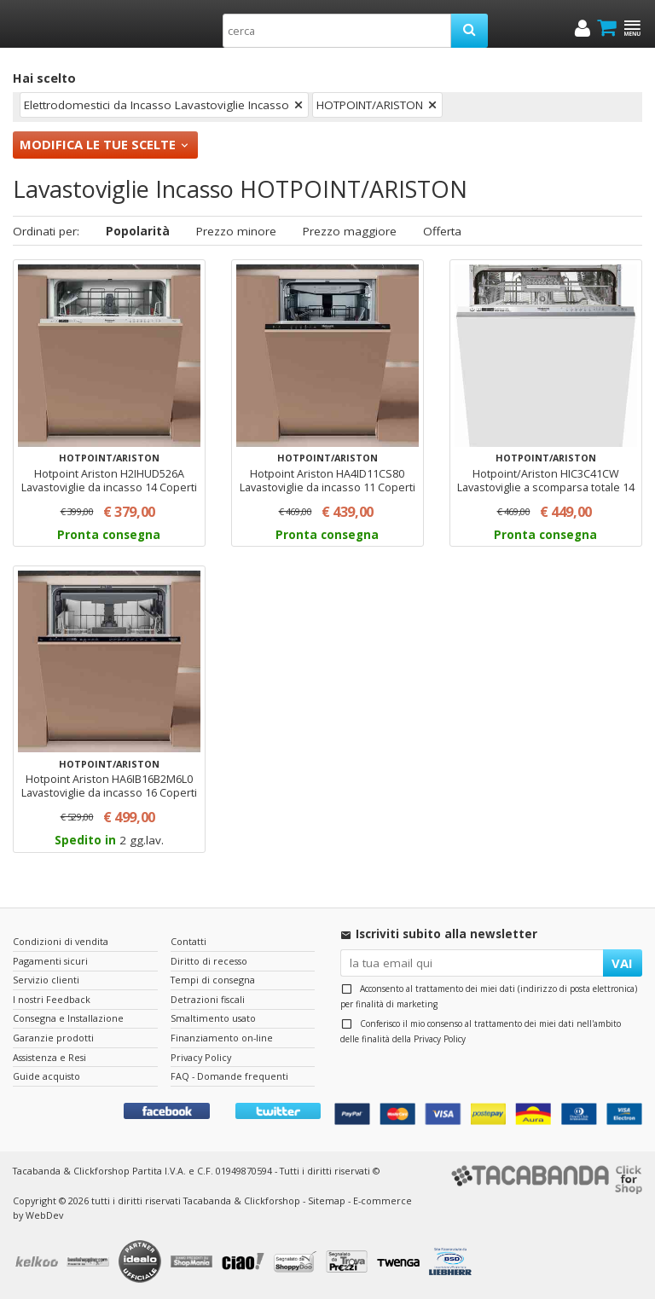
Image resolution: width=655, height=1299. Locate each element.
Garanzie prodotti (53, 1037)
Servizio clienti (46, 979)
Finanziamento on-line (222, 1037)
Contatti (188, 941)
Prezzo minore (236, 231)
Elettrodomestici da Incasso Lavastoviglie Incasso (156, 105)
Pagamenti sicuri (50, 960)
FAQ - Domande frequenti (229, 1076)
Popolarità (138, 231)
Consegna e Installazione (68, 1018)
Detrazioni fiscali (208, 999)
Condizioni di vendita (60, 941)
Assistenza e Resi (49, 1057)
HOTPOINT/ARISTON (369, 105)
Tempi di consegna (213, 979)
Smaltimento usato (213, 1018)
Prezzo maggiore (350, 231)
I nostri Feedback (51, 999)
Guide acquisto (46, 1076)
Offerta (442, 231)
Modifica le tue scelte (98, 144)
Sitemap (326, 1200)
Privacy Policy (440, 1039)
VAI (622, 962)
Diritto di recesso (209, 960)
